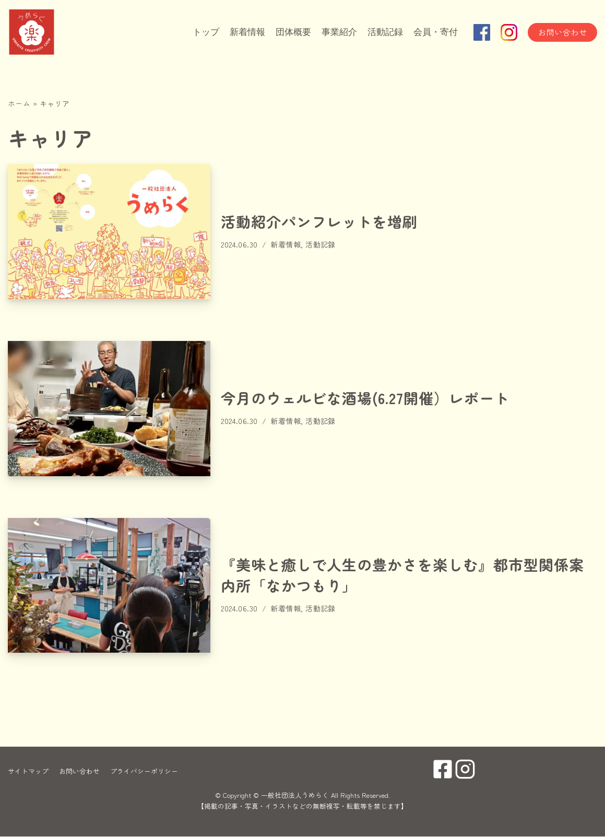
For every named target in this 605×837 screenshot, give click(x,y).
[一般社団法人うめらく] (60, 32)
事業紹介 (333, 32)
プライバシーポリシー (144, 771)
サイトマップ (28, 771)
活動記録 (381, 32)
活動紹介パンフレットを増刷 (319, 221)
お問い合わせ (562, 32)
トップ (194, 32)
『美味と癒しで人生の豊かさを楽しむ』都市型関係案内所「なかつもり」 (402, 575)
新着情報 (237, 32)
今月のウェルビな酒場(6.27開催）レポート (365, 397)
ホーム (19, 103)
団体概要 (285, 32)
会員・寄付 (434, 32)
